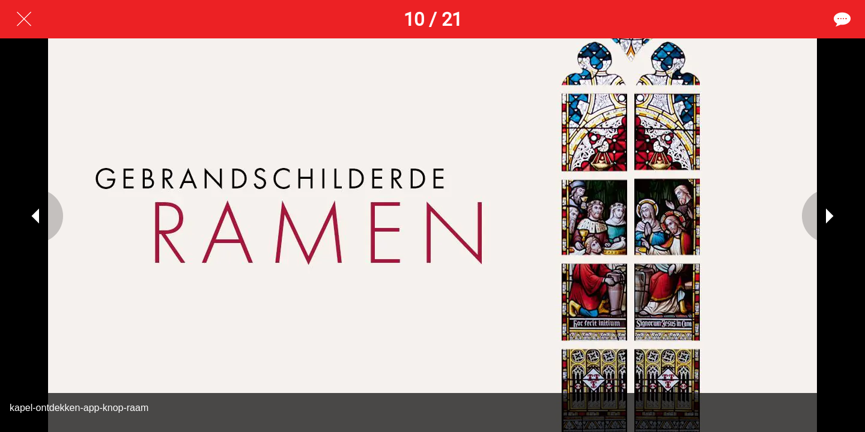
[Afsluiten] (24, 19)
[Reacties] (841, 19)
